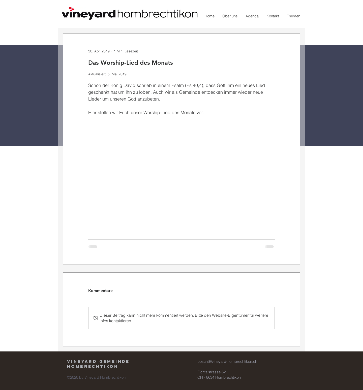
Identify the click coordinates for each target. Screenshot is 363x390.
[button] (229, 16)
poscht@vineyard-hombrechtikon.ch (227, 361)
